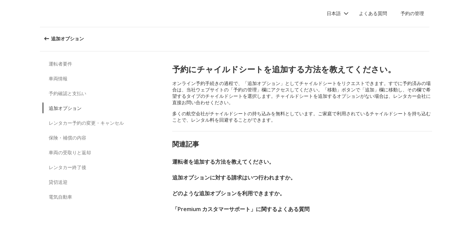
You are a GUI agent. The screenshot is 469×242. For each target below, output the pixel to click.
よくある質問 (373, 13)
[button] (338, 13)
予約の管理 (412, 13)
